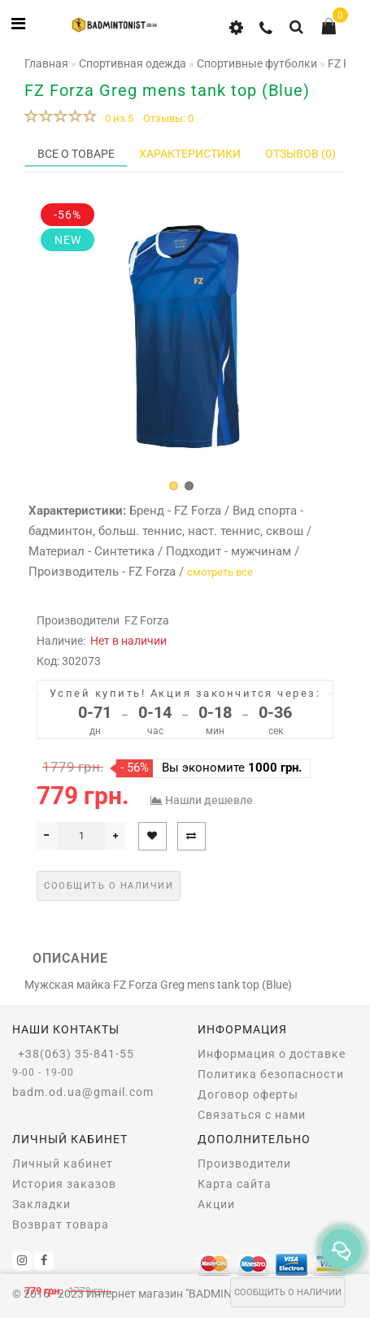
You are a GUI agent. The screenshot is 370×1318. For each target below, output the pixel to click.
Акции (216, 1204)
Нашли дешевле (209, 800)
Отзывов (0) (300, 153)
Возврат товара (60, 1224)
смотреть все (220, 572)
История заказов (64, 1183)
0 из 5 (116, 118)
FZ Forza (146, 620)
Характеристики (190, 153)
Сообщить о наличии (288, 1292)
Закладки (41, 1204)
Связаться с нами (252, 1114)
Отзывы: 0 (168, 118)
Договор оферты (248, 1094)
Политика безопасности (271, 1074)
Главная (46, 63)
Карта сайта (235, 1183)
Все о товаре (76, 153)
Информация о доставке (272, 1053)
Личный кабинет (62, 1163)
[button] (173, 485)
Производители (244, 1163)
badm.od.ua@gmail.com (83, 1091)
